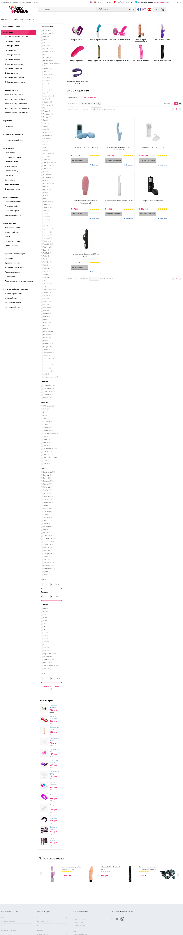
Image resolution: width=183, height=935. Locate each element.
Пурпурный (49, 545)
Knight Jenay (48, 153)
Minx (45, 187)
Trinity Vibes (48, 347)
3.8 (45, 614)
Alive (46, 36)
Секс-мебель (9, 180)
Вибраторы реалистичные (14, 82)
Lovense (47, 168)
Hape (46, 123)
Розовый (48, 548)
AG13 (46, 620)
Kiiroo (46, 144)
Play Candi (47, 232)
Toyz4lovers (48, 344)
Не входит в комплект (52, 666)
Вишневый (48, 487)
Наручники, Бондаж (12, 241)
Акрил (46, 418)
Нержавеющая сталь (51, 448)
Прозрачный (48, 542)
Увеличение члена (11, 184)
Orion (46, 211)
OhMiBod (47, 208)
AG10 (46, 617)
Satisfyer (47, 283)
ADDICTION (48, 30)
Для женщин (49, 385)
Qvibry (46, 250)
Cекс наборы (9, 153)
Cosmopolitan (49, 75)
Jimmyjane (47, 135)
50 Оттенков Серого (12, 228)
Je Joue (47, 132)
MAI (45, 181)
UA (177, 2)
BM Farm (47, 58)
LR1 (45, 633)
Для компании (48, 388)
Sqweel (46, 310)
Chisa (46, 72)
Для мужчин (49, 391)
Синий (46, 560)
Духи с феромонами (12, 263)
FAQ (2, 917)
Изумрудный (48, 508)
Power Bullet (48, 241)
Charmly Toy (48, 69)
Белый (47, 478)
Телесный (48, 566)
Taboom (47, 323)
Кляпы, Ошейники (11, 232)
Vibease (46, 356)
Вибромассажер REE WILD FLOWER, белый (119, 201)
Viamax (46, 350)
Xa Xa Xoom (48, 371)
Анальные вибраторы (12, 201)
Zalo (46, 374)
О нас (39, 917)
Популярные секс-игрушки (9, 926)
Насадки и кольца (11, 171)
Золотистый (48, 502)
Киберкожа (48, 430)
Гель (46, 424)
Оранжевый (48, 535)
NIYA (45, 196)
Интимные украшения (13, 294)
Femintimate (48, 105)
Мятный (47, 532)
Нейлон (46, 445)
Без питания (48, 657)
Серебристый (49, 554)
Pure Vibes (47, 247)
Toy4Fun (47, 341)
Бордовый (47, 484)
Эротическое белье (12, 307)
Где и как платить (25, 2)
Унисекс (47, 398)
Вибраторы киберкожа (13, 68)
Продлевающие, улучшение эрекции (18, 281)
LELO (46, 156)
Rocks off (48, 268)
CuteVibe (47, 78)
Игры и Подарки (10, 166)
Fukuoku (46, 111)
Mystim (47, 190)
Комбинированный (50, 433)
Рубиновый (48, 551)
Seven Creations (50, 289)
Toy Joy (47, 338)
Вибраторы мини (11, 73)
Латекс (46, 439)
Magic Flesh (48, 174)
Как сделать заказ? (43, 922)
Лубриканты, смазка (12, 272)
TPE (45, 412)
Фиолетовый (49, 569)
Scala (45, 286)
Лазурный (47, 517)
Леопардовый (48, 520)
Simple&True (48, 307)
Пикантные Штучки (50, 377)
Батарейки (8, 258)
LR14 (45, 636)
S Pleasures (47, 277)
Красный (48, 514)
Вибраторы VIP (10, 50)
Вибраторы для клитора (13, 64)
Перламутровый (49, 538)
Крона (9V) (47, 663)
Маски (7, 237)
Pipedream (48, 229)
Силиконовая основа (51, 457)
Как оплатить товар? (43, 926)
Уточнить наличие (80, 160)
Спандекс (47, 461)
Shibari (47, 295)
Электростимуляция (12, 189)
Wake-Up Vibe (48, 359)
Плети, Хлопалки (11, 246)
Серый (46, 557)
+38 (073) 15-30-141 (79, 922)
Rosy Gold (47, 274)
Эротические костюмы (13, 303)
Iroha (46, 129)
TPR (45, 415)
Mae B (46, 171)
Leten (46, 159)
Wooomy (47, 368)
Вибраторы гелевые (12, 59)
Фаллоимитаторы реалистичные (17, 108)
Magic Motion (49, 178)
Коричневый (48, 511)
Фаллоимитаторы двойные (14, 99)
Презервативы (10, 276)
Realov (46, 256)
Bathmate (47, 45)
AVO (45, 42)
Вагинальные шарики (12, 157)
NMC (46, 199)
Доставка (14, 2)
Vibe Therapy (48, 353)
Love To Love (48, 165)
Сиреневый (48, 563)
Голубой (47, 490)
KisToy (46, 150)
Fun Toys (47, 117)
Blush (46, 55)
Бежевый (47, 475)
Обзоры (35, 2)
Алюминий (47, 421)
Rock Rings (47, 265)
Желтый (47, 493)
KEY (45, 141)
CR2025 (46, 626)
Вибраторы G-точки (12, 41)
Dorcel (46, 84)
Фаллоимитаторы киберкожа (15, 104)
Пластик (47, 451)
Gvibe (46, 120)
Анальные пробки (11, 206)
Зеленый (47, 499)
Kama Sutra (47, 138)
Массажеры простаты (12, 215)
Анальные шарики (11, 211)
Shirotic (46, 298)
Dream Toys (48, 90)
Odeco (46, 205)
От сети (47, 669)
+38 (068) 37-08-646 (79, 926)
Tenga (46, 326)
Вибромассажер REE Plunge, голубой (85, 147)
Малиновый (48, 526)
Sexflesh (47, 292)
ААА (46, 651)
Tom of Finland (49, 332)
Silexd (46, 304)
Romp (46, 271)
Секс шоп (4, 19)
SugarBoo (47, 313)
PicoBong (47, 223)
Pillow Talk (48, 226)
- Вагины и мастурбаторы (13, 140)
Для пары (48, 395)
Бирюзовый (48, 481)
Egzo (46, 93)
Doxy (46, 87)
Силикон (48, 454)
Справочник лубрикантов (9, 930)
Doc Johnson (49, 81)
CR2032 (46, 630)
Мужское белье (10, 298)
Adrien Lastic (48, 33)
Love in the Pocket (50, 162)
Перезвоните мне (161, 2)
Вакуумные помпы (11, 162)
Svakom (47, 317)
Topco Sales (48, 335)
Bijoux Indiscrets (49, 52)
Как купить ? (5, 2)
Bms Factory (48, 61)
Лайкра (46, 436)
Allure (46, 39)
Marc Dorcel (48, 184)
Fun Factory (48, 114)
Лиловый (47, 523)
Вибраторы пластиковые (14, 77)
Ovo (46, 214)
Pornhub (47, 238)
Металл (46, 442)
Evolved (46, 99)
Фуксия (46, 572)
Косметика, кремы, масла (14, 267)
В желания (95, 165)
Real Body (47, 253)
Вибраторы (18, 19)
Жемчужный (48, 496)
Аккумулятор (49, 654)
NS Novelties (48, 202)
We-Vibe (47, 362)
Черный (47, 575)
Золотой (47, 505)
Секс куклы (8, 175)
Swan (46, 320)
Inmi (45, 126)
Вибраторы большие (12, 55)
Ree (45, 259)
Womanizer (48, 365)
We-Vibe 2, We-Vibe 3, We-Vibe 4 (17, 37)
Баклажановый (49, 472)
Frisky (46, 108)
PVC (46, 409)
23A (45, 608)
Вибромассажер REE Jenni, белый (153, 147)
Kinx (46, 147)
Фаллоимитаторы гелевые (14, 95)
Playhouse (47, 235)
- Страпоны (8, 126)
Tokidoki (47, 329)
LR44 (46, 642)
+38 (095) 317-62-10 (79, 919)
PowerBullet (48, 244)
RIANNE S (47, 262)
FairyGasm (47, 102)
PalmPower (47, 217)
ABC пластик (49, 406)
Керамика (47, 427)
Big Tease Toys (49, 49)
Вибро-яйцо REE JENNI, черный (153, 201)
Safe (45, 280)
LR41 (45, 639)
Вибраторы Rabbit (11, 46)
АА (46, 648)
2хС (45, 611)
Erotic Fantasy (48, 96)
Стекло (46, 464)
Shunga (47, 301)
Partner (46, 220)
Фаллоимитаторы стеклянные (16, 113)
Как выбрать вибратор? (8, 922)
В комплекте (48, 660)
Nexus (46, 193)
